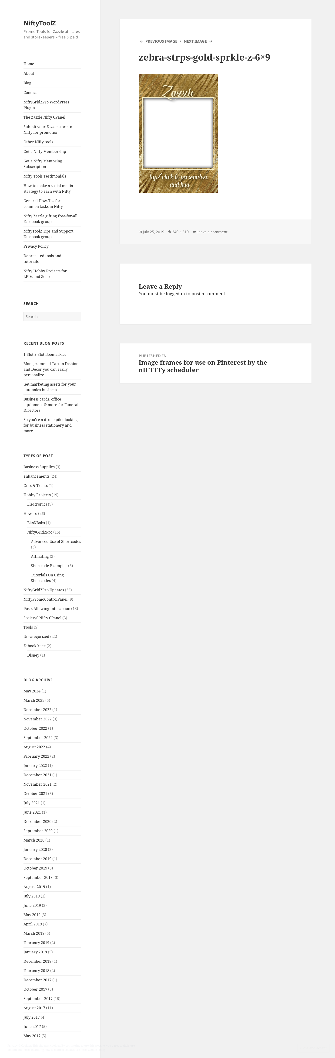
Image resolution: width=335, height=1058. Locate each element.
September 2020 (38, 830)
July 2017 (31, 1017)
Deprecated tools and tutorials (42, 258)
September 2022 (38, 737)
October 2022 (35, 728)
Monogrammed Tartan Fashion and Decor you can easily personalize (50, 369)
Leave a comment (212, 231)
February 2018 (36, 970)
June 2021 (32, 812)
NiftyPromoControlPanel (45, 599)
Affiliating (40, 556)
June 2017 (32, 1026)
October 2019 (35, 868)
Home (28, 63)
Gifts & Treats (35, 485)
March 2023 (33, 700)
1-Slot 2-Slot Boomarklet (44, 354)
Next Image (195, 41)
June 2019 (32, 905)
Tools (28, 627)
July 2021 (31, 802)
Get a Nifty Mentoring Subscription (42, 163)
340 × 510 (180, 231)
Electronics (37, 504)
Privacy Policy (36, 246)
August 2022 (34, 747)
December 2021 (37, 774)
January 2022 (35, 765)
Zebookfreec (34, 645)
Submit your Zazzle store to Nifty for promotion (47, 129)
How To (30, 513)
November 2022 (37, 719)
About (28, 73)
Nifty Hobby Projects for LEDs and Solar (45, 273)
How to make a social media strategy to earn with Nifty (48, 188)
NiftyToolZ (39, 23)
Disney (33, 655)
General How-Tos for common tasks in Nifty (43, 203)
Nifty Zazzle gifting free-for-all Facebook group (50, 218)
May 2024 (31, 691)
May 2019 (31, 914)
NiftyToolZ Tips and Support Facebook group (48, 234)
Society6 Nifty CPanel (42, 617)
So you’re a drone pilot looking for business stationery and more (50, 425)
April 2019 (32, 924)
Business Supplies (39, 466)
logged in (175, 294)
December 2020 (37, 821)
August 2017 (34, 1007)
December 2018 (37, 961)
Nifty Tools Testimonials (44, 176)
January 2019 (35, 952)
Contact (30, 92)
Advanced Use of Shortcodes (56, 541)
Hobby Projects (37, 494)
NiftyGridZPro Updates (43, 589)
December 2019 (37, 858)
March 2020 (33, 840)
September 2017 (38, 998)
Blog (27, 83)
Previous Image (161, 41)
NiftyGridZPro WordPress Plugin (46, 104)
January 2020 (35, 849)
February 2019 (36, 942)
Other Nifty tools (38, 141)
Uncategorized (36, 636)
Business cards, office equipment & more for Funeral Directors (50, 405)
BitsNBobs (36, 522)
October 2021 (35, 793)
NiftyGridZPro (39, 532)
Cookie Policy (97, 1050)
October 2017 (35, 989)
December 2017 (37, 980)
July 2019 (31, 896)
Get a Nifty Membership (44, 151)
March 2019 (33, 933)
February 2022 (36, 756)
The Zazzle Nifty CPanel (44, 117)
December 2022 (37, 709)
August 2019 (34, 886)
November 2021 (37, 784)
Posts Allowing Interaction (46, 608)
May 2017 (31, 1035)
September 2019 (38, 877)
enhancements (36, 476)
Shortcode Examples (49, 565)
